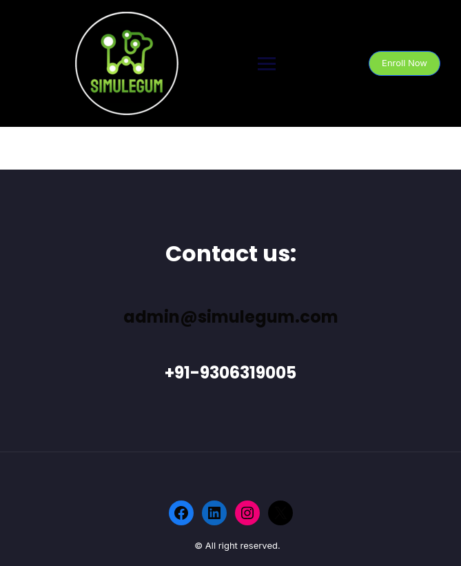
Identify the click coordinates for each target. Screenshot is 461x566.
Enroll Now (404, 62)
